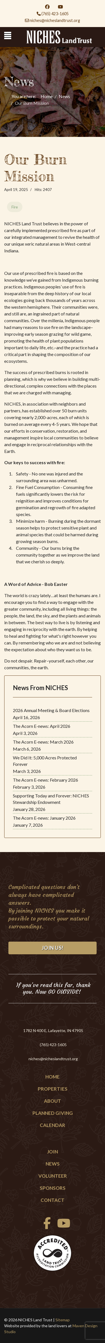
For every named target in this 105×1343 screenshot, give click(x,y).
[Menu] (7, 35)
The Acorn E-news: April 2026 (41, 726)
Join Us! (53, 948)
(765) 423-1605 (55, 13)
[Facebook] (47, 6)
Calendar (52, 1125)
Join (52, 1152)
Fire (14, 206)
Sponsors (53, 1188)
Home (52, 1077)
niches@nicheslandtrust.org (55, 20)
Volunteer (52, 1176)
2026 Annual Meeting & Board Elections (51, 710)
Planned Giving (52, 1113)
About (52, 1101)
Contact (52, 1200)
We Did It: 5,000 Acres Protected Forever (45, 761)
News (53, 1164)
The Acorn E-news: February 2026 (45, 779)
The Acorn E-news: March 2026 (43, 741)
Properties (52, 1089)
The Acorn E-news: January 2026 (44, 818)
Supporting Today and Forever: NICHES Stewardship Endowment (51, 799)
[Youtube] (60, 6)
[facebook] (46, 1226)
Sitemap (62, 1319)
